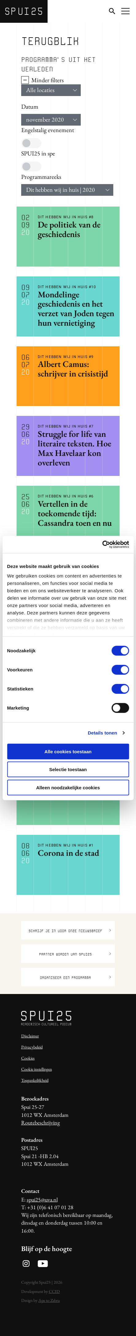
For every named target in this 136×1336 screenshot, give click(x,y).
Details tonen (102, 732)
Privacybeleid (32, 1047)
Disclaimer (30, 1036)
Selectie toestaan (68, 769)
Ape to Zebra (49, 1300)
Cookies (28, 1058)
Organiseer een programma (75, 977)
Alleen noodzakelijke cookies (68, 787)
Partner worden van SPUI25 (75, 954)
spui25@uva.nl (42, 1199)
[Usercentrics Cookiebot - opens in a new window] (102, 545)
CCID (54, 1291)
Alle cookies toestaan (68, 751)
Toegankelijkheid (35, 1080)
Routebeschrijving (40, 1122)
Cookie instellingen (36, 1069)
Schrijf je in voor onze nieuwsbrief (70, 930)
